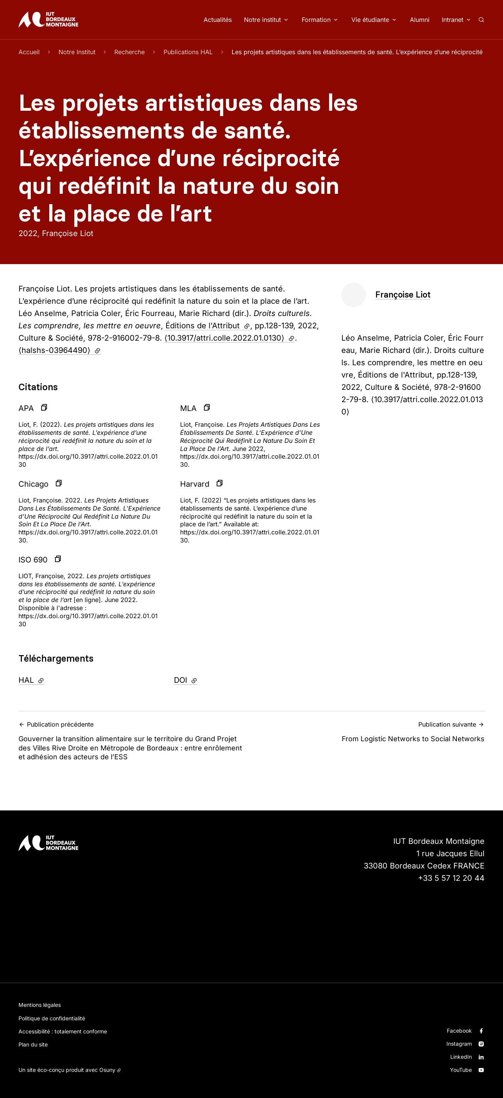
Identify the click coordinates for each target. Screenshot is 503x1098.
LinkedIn (461, 1056)
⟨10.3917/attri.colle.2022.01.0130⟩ (229, 338)
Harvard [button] (194, 484)
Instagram (459, 1043)
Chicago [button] (33, 484)
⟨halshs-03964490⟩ (59, 350)
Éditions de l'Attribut (207, 325)
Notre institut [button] (262, 19)
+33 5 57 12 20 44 (451, 878)
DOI (206, 679)
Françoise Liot (403, 294)
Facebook (459, 1030)
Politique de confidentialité (51, 1018)
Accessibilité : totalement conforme (62, 1031)
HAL (52, 679)
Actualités (218, 19)
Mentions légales (39, 1005)
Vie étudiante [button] (370, 19)
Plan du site (33, 1044)
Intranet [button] (452, 19)
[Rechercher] (481, 20)
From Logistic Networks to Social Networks (370, 731)
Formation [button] (316, 19)
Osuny (107, 1069)
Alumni (419, 19)
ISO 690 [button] (33, 559)
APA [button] (26, 408)
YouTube (461, 1069)
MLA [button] (188, 408)
